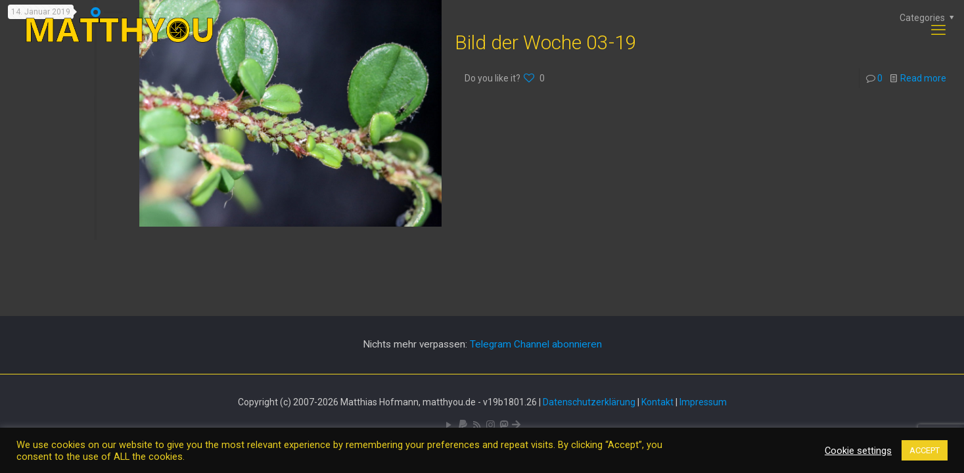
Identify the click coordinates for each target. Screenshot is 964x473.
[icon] (463, 425)
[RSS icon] (477, 425)
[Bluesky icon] (516, 425)
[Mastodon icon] (503, 425)
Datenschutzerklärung (589, 402)
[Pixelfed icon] (490, 425)
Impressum (703, 402)
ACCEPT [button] (924, 450)
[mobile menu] (938, 30)
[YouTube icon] (449, 425)
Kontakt (657, 402)
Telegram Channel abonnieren (536, 344)
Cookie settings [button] (858, 451)
